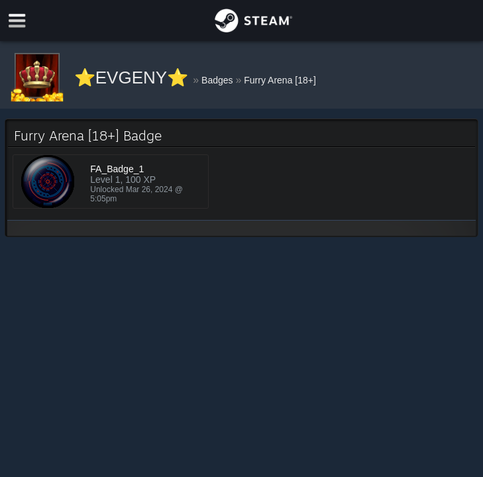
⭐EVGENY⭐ (133, 77)
